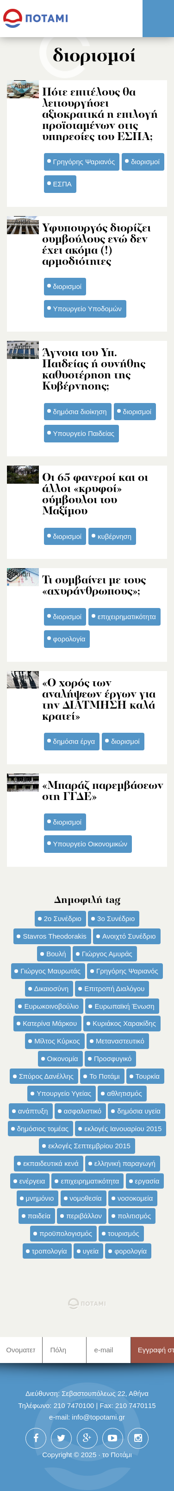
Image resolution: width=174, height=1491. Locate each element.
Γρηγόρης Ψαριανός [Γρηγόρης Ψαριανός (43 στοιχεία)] (127, 971)
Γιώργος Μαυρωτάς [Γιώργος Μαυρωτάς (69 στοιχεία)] (50, 971)
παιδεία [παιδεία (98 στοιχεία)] (39, 1216)
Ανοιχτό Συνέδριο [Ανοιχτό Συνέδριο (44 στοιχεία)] (129, 936)
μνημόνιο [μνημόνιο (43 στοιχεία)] (40, 1198)
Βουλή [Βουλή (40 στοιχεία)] (56, 954)
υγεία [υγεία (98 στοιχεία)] (91, 1251)
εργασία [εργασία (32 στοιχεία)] (147, 1181)
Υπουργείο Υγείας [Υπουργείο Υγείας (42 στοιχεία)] (64, 1093)
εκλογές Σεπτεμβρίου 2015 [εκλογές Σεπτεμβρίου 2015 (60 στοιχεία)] (89, 1146)
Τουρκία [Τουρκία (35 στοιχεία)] (148, 1076)
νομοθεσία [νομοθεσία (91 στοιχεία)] (86, 1198)
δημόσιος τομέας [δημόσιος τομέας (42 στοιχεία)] (42, 1129)
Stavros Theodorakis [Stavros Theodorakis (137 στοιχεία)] (54, 936)
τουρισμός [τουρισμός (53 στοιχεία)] (123, 1233)
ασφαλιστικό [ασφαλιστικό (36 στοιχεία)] (82, 1111)
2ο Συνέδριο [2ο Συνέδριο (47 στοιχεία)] (62, 918)
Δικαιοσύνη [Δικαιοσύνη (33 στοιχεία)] (51, 988)
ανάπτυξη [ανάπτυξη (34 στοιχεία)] (33, 1111)
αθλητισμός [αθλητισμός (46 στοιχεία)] (124, 1093)
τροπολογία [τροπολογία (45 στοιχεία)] (49, 1251)
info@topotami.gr (98, 1417)
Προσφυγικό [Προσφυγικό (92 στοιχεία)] (112, 1058)
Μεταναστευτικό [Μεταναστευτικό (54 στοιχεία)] (120, 1041)
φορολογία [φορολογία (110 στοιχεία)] (130, 1251)
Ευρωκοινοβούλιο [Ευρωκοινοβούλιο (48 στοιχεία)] (51, 1006)
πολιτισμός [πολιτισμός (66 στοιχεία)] (134, 1216)
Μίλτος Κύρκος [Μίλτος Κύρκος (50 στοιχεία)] (57, 1041)
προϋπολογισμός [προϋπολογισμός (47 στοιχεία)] (65, 1233)
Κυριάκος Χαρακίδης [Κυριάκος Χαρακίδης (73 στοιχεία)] (124, 1023)
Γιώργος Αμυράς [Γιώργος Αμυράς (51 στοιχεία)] (107, 954)
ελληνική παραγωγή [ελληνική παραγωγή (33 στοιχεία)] (124, 1163)
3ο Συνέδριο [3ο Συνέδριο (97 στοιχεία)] (116, 918)
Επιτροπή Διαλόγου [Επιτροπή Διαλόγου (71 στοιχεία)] (114, 988)
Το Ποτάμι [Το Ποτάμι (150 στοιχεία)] (104, 1076)
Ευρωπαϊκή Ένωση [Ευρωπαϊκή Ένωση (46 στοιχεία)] (124, 1006)
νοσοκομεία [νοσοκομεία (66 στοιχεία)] (135, 1198)
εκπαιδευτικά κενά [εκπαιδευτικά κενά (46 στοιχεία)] (50, 1163)
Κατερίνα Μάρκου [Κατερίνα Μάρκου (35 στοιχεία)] (50, 1023)
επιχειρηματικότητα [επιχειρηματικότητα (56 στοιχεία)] (90, 1181)
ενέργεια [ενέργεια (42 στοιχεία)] (32, 1181)
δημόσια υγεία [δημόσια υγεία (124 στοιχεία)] (139, 1111)
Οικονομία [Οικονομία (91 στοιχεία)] (62, 1058)
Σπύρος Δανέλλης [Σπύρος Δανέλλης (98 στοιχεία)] (46, 1076)
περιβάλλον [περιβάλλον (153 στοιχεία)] (84, 1216)
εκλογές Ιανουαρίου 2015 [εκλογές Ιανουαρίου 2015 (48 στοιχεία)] (123, 1129)
